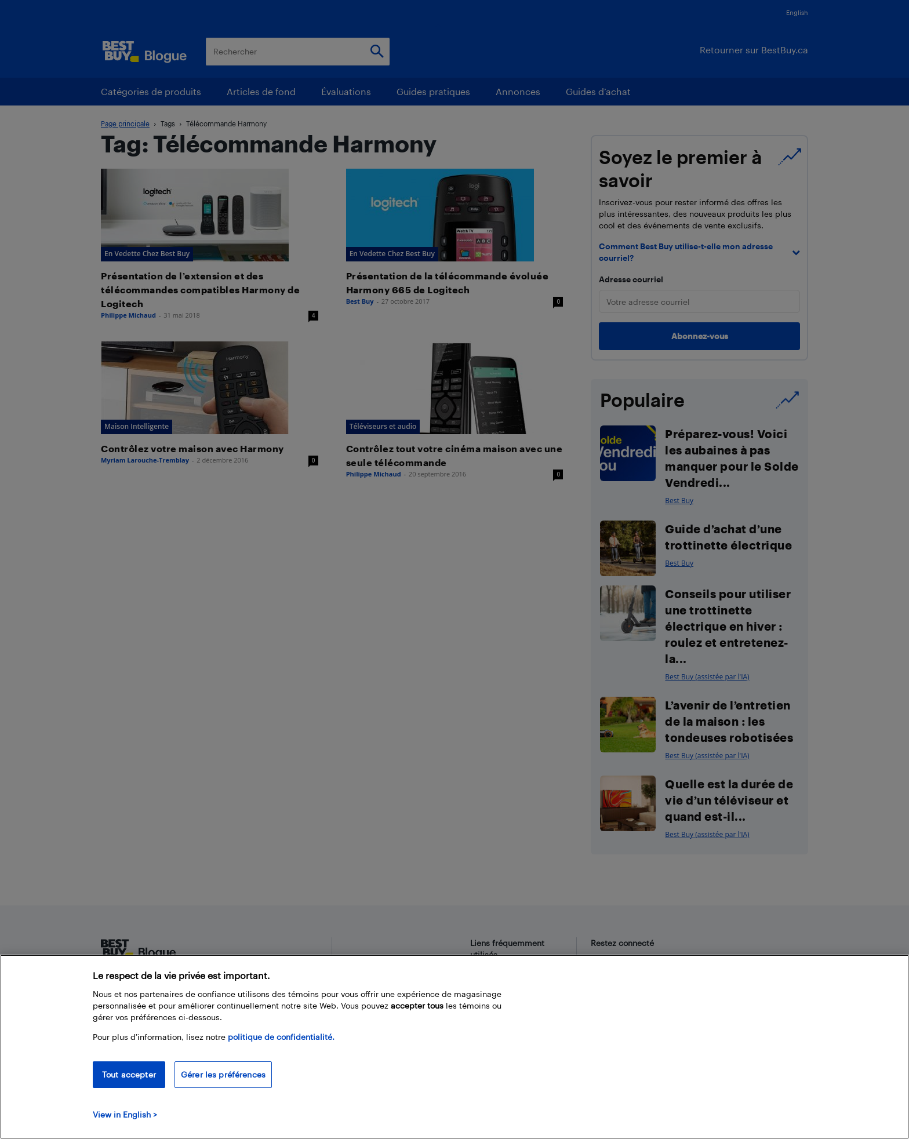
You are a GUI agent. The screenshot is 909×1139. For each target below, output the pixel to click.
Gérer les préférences (223, 1074)
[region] (454, 1047)
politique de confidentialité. (281, 1037)
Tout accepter (129, 1074)
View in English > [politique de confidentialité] (125, 1114)
